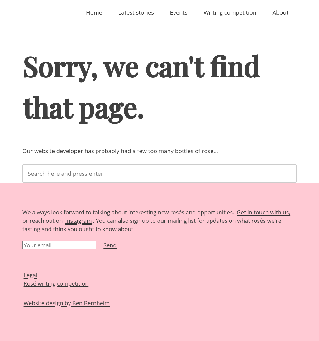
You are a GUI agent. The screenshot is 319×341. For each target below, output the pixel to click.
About (280, 12)
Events (179, 12)
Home (94, 12)
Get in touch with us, (263, 212)
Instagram (78, 220)
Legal (30, 274)
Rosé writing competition (56, 283)
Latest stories (136, 12)
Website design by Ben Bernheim (67, 302)
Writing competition (229, 12)
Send (110, 245)
